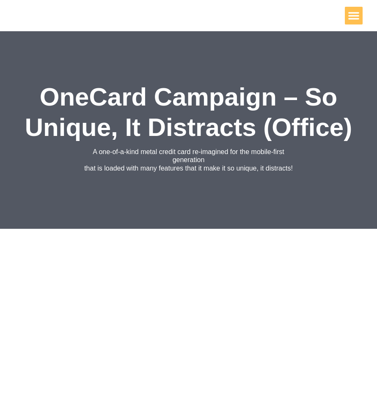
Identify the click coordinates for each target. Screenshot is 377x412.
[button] (354, 15)
